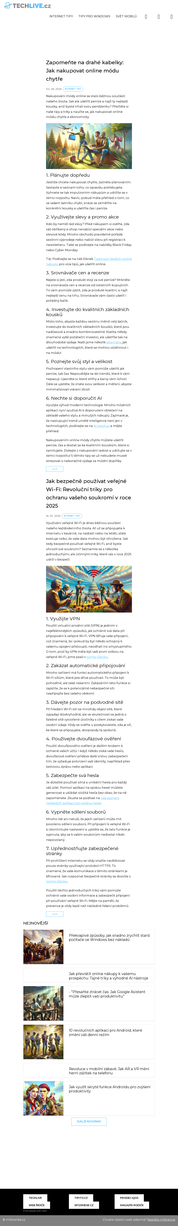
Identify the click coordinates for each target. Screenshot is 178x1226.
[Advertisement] (89, 26)
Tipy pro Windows (94, 16)
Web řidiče (37, 1205)
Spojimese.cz (84, 1205)
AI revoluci (102, 426)
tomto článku (97, 657)
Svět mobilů (126, 16)
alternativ (113, 342)
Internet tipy (61, 16)
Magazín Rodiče (132, 1205)
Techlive (35, 1198)
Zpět (55, 469)
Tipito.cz (81, 1198)
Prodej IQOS (129, 1198)
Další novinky (89, 1121)
